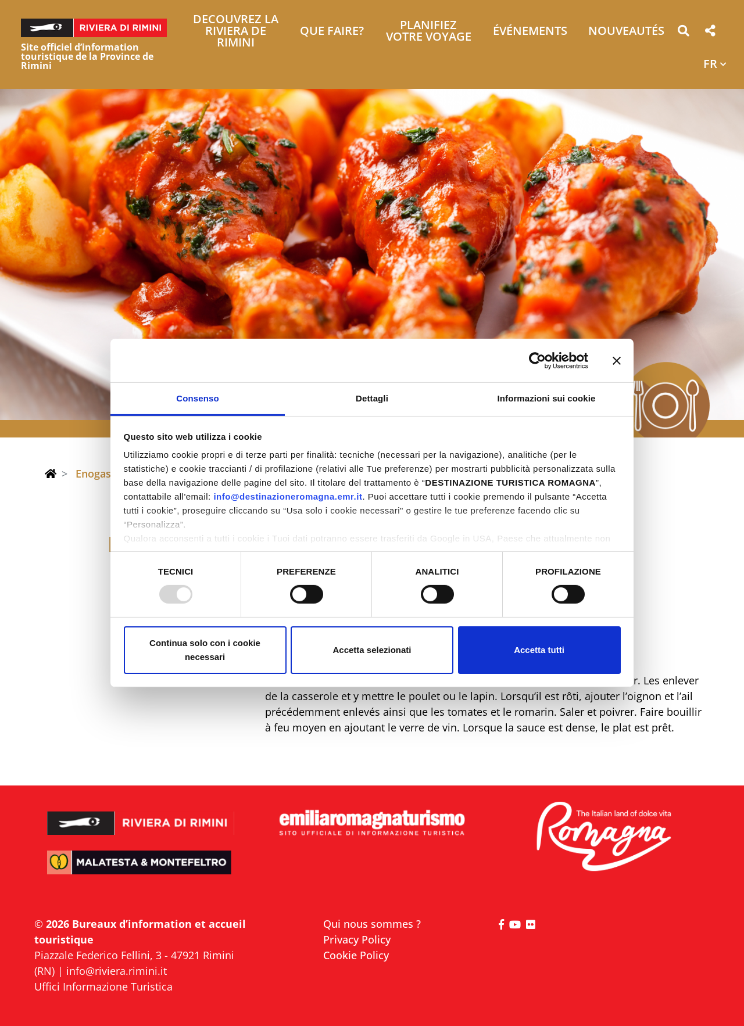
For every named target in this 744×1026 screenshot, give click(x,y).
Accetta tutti (539, 650)
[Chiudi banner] (617, 360)
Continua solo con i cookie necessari (204, 650)
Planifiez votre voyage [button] (428, 31)
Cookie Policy (356, 955)
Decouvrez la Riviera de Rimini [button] (235, 31)
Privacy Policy (357, 939)
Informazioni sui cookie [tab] (547, 398)
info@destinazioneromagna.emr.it (287, 496)
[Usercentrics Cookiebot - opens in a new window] (537, 360)
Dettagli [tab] (372, 398)
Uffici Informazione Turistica (103, 986)
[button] (683, 33)
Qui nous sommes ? (372, 924)
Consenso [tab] (197, 398)
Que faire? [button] (332, 31)
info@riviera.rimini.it (116, 971)
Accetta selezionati (371, 650)
